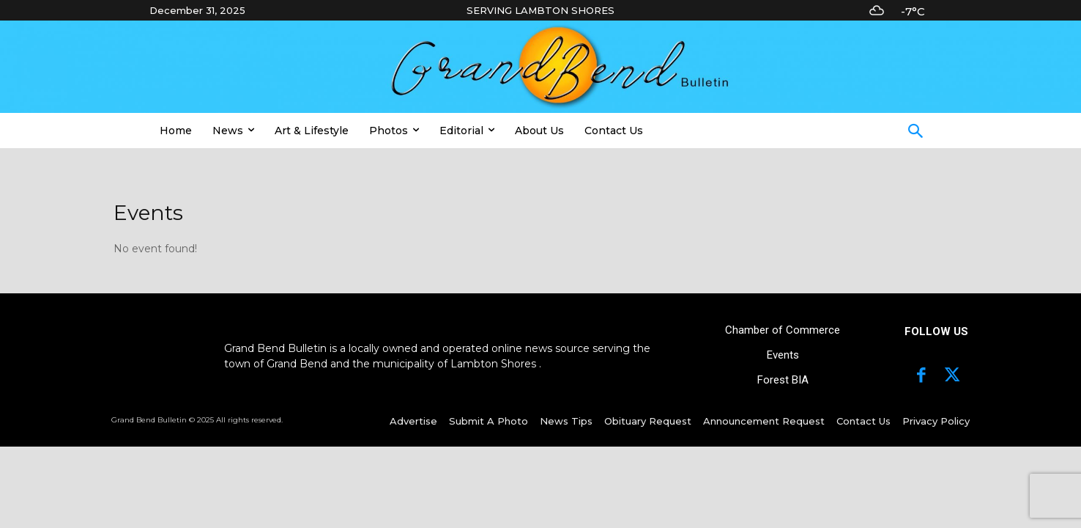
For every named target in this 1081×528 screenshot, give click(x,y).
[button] (915, 133)
